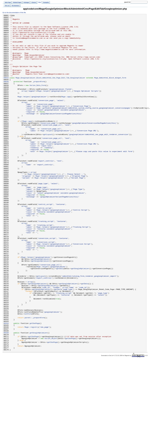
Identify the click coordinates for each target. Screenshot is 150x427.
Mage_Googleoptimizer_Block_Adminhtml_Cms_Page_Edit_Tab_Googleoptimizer (50, 90)
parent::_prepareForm (35, 378)
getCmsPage (34, 385)
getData (59, 319)
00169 (6, 396)
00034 (6, 90)
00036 (6, 95)
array (24, 106)
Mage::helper (43, 106)
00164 (6, 385)
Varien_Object (50, 403)
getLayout (47, 158)
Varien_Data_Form (37, 99)
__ (71, 106)
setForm (28, 374)
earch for (127, 2)
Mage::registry (32, 390)
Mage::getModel (43, 127)
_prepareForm (38, 95)
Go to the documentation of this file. (14, 12)
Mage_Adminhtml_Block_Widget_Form (110, 90)
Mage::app (65, 113)
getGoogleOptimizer (40, 308)
